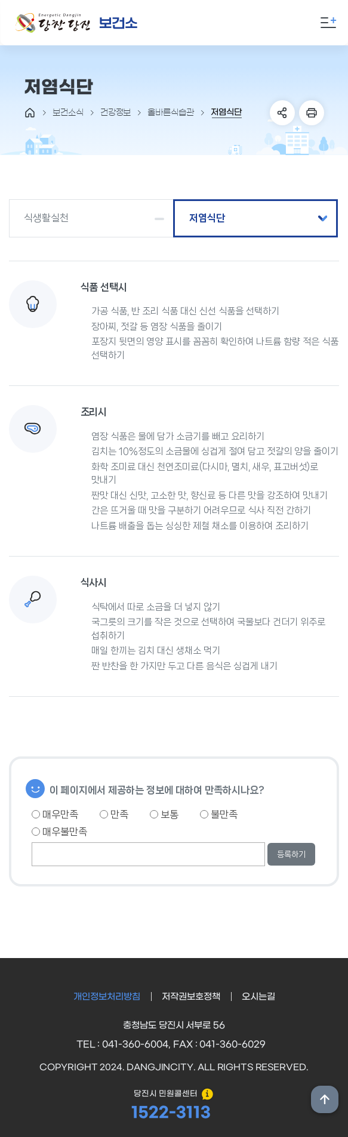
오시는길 (258, 996)
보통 (164, 814)
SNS (282, 112)
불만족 (219, 814)
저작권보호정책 (191, 996)
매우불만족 (59, 831)
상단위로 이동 (324, 1099)
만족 (114, 814)
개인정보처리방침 (106, 996)
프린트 (311, 112)
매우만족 (55, 814)
